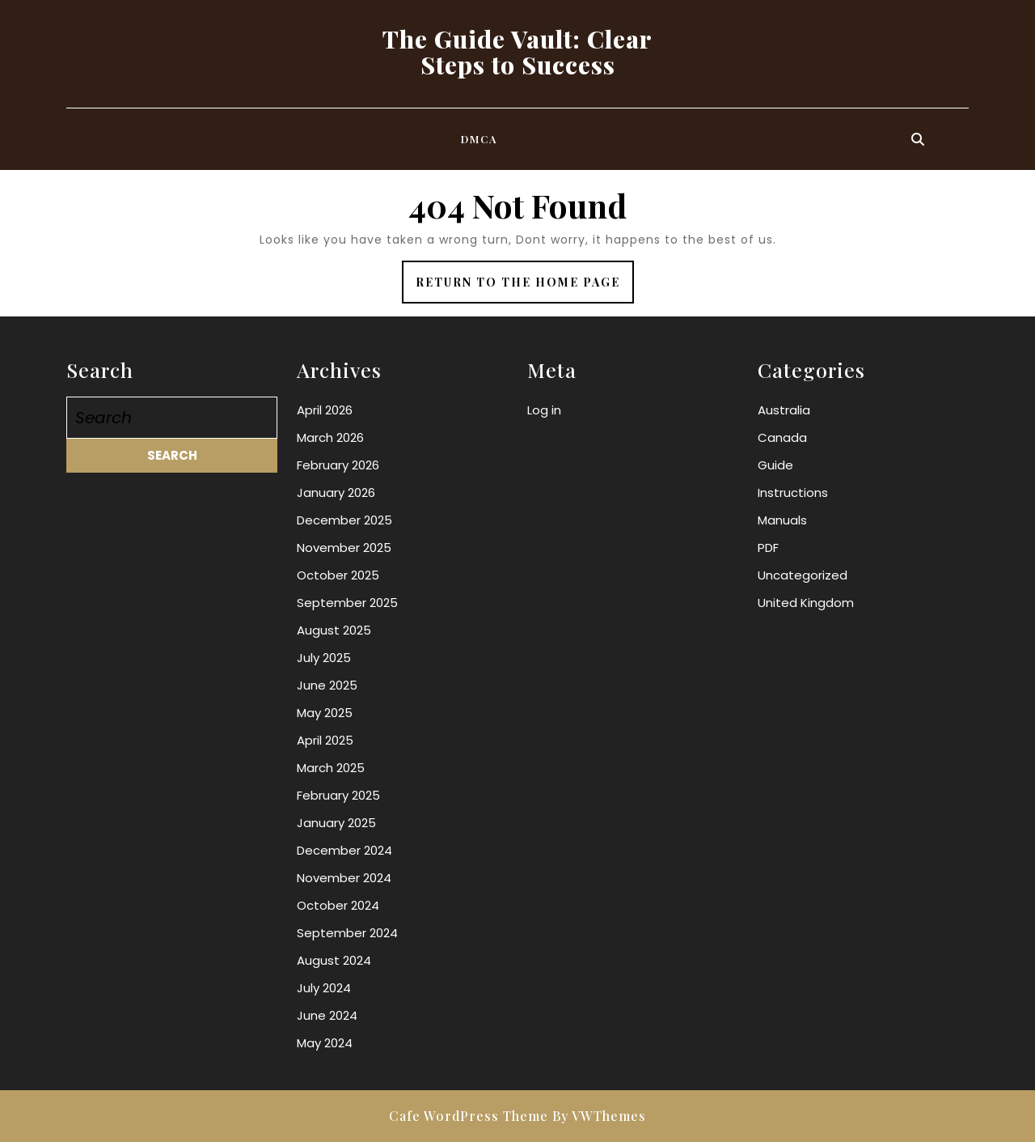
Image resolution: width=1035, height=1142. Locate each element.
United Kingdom (806, 602)
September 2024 (347, 932)
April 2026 (325, 409)
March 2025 (331, 767)
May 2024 (325, 1042)
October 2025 (338, 575)
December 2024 (344, 850)
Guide (775, 464)
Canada (782, 437)
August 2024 (334, 960)
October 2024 (338, 905)
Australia (784, 409)
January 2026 (336, 492)
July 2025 (324, 657)
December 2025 (344, 520)
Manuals (782, 520)
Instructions (793, 492)
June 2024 (327, 1015)
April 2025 (325, 740)
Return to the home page (525, 288)
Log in (544, 409)
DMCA (479, 139)
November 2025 (344, 547)
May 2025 (325, 712)
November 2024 (344, 877)
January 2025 (336, 822)
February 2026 (338, 464)
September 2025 (347, 602)
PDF (768, 547)
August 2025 (334, 630)
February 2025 (338, 795)
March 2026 (330, 437)
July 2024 (324, 987)
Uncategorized (802, 575)
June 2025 (327, 685)
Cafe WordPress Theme (468, 1115)
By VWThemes (599, 1115)
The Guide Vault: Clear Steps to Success (517, 52)
